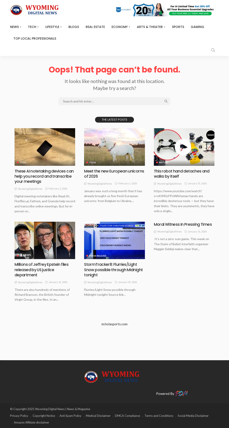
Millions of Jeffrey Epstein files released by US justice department (42, 270)
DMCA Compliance (127, 415)
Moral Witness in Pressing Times (183, 224)
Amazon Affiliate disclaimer (31, 422)
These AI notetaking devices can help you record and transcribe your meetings (45, 176)
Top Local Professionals (34, 38)
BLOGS (73, 27)
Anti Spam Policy (70, 415)
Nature (164, 162)
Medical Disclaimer (98, 415)
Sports (178, 27)
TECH (32, 27)
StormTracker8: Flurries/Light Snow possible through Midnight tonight (114, 270)
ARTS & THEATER (150, 27)
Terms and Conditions (158, 415)
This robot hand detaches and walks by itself (182, 173)
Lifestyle (52, 27)
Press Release (97, 256)
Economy (120, 27)
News (14, 27)
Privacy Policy (19, 415)
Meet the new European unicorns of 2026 (106, 173)
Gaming (197, 27)
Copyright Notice (44, 415)
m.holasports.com (114, 324)
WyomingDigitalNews (30, 188)
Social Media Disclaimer (193, 415)
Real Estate (95, 27)
